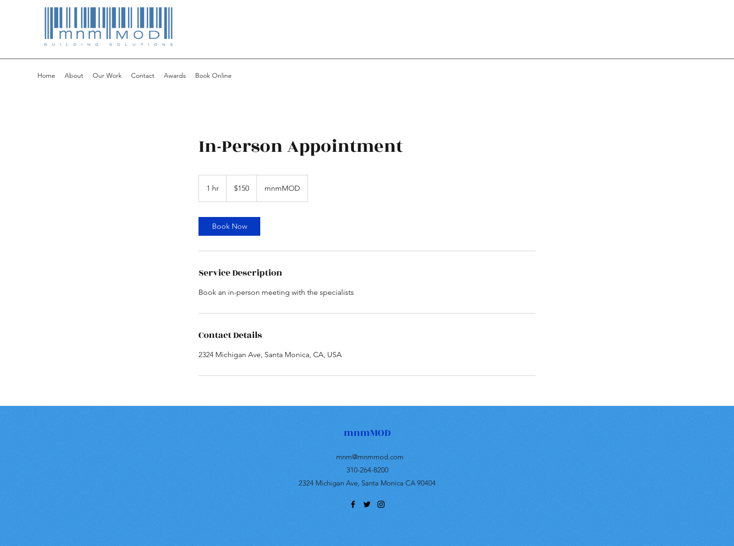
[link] (229, 226)
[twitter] (367, 504)
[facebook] (353, 504)
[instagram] (381, 504)
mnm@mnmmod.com (370, 456)
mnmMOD (367, 433)
